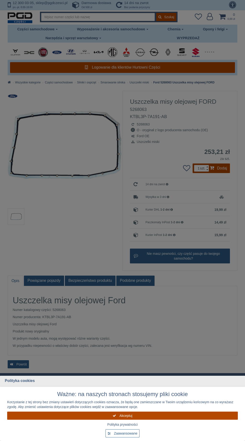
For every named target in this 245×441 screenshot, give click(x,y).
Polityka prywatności (122, 424)
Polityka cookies (20, 381)
